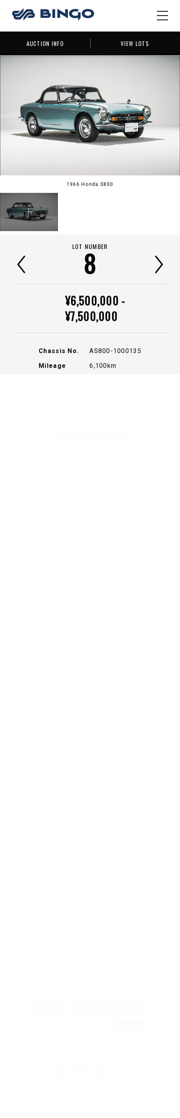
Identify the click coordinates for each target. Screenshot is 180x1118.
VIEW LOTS (135, 43)
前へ (21, 265)
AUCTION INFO (45, 43)
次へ (159, 265)
